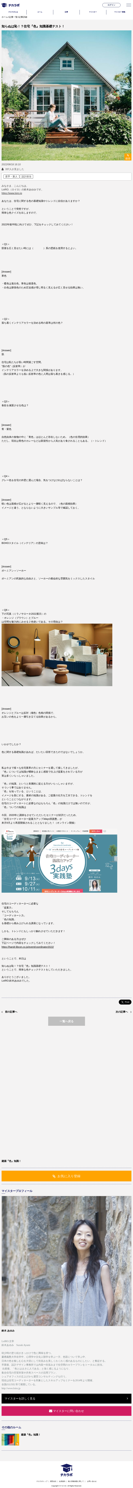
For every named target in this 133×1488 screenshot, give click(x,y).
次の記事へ (122, 1011)
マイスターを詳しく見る (20, 1398)
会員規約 (62, 1481)
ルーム (39, 12)
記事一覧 (13, 17)
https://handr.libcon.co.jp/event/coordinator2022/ (28, 947)
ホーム (5, 17)
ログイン (111, 5)
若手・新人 (11, 176)
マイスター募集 (119, 12)
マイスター (93, 12)
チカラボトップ (41, 1481)
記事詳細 (23, 17)
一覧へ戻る (67, 1021)
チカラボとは (13, 12)
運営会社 (53, 1481)
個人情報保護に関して (76, 1481)
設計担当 (26, 176)
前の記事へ (11, 1011)
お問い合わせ (92, 1481)
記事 (66, 12)
